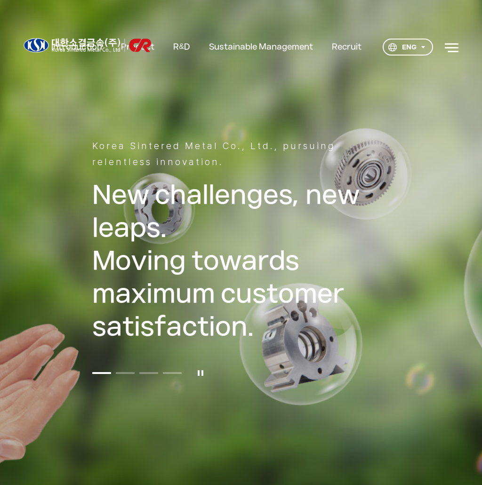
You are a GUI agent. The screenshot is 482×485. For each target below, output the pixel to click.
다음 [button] (449, 248)
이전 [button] (33, 248)
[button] (101, 377)
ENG (402, 47)
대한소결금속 (87, 45)
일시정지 (200, 377)
